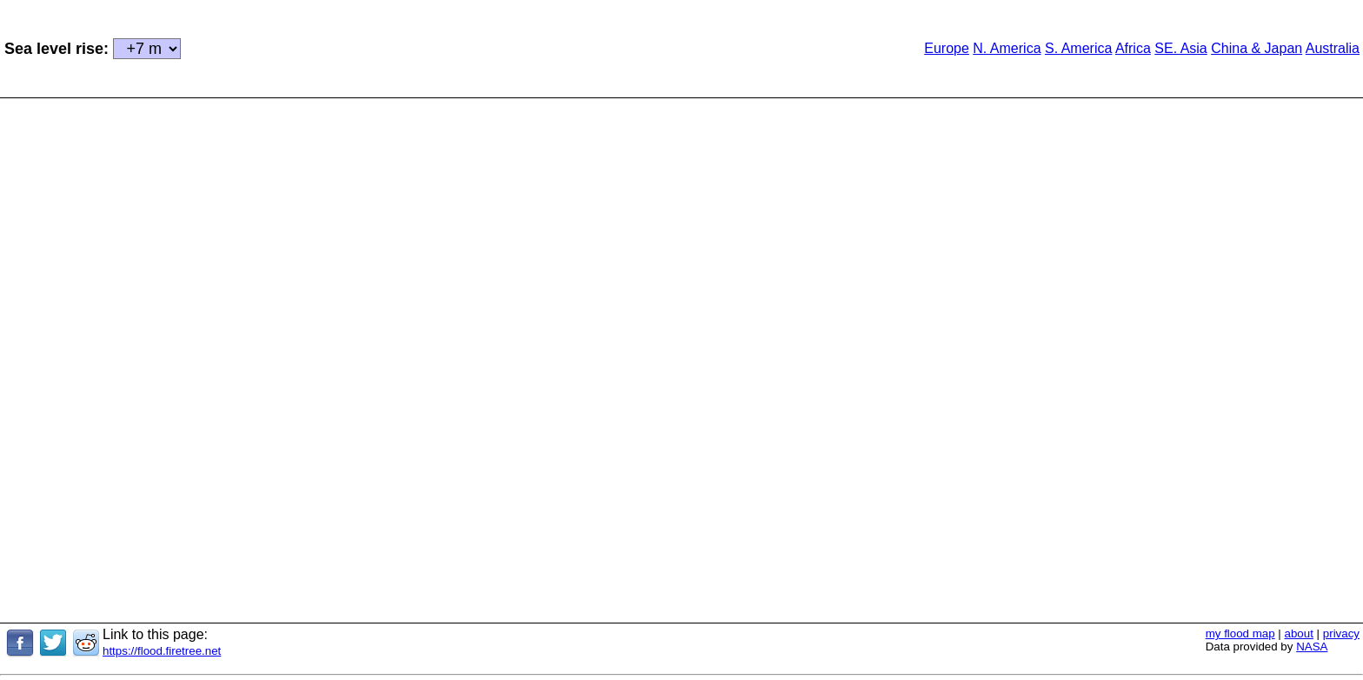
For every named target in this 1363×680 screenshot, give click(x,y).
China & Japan (1256, 48)
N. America (1007, 48)
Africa (1133, 48)
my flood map (1240, 633)
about (1299, 633)
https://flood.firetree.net (162, 650)
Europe (946, 48)
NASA (1311, 646)
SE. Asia (1180, 48)
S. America (1078, 48)
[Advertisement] (489, 46)
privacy (1341, 633)
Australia (1333, 48)
